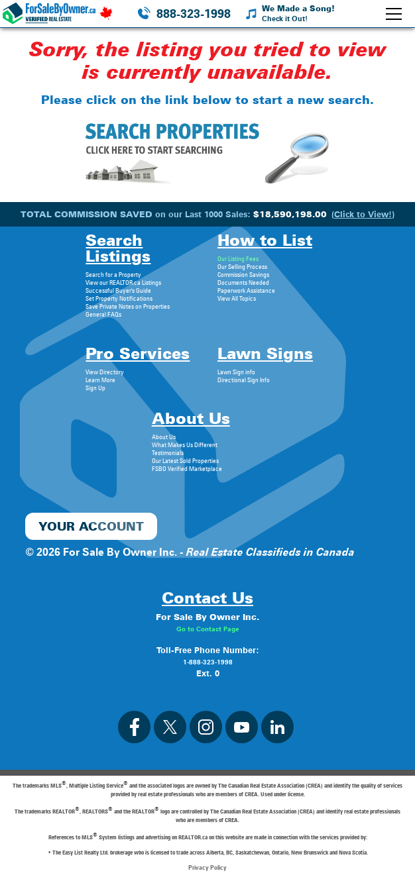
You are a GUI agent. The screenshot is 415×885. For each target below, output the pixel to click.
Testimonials (168, 452)
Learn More (100, 380)
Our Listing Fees (238, 258)
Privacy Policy (207, 867)
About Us (164, 437)
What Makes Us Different (184, 444)
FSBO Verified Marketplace (187, 468)
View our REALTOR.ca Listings (123, 282)
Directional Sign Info (243, 380)
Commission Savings (243, 274)
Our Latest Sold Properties (185, 460)
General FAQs (103, 314)
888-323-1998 (193, 14)
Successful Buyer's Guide (118, 290)
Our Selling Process (242, 266)
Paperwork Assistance (246, 290)
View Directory (105, 372)
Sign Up (95, 387)
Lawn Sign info (236, 372)
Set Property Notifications (119, 298)
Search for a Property (113, 274)
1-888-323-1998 (208, 662)
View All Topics (236, 298)
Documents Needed (243, 282)
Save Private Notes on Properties (128, 306)
